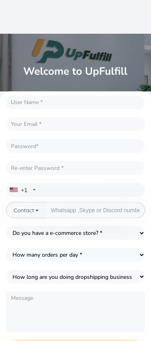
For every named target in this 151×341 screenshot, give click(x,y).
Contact (26, 209)
